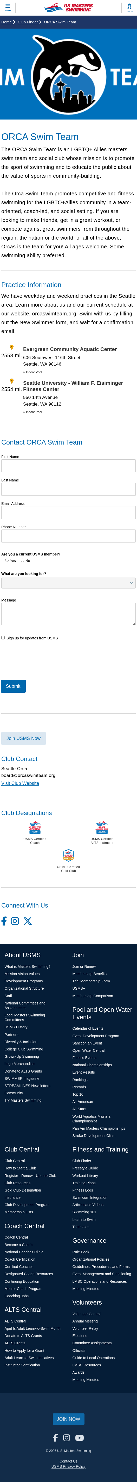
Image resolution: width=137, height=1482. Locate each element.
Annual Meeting (85, 1321)
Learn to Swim (84, 1220)
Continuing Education (22, 1281)
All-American (83, 1102)
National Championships (92, 1065)
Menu (8, 10)
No (25, 561)
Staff (8, 996)
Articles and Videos (88, 1205)
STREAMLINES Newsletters (27, 1086)
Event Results (84, 1072)
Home (8, 22)
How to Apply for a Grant (24, 1350)
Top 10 (78, 1094)
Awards (78, 1372)
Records (79, 1087)
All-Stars (79, 1109)
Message (8, 600)
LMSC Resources (87, 1365)
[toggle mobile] (8, 8)
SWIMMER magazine (22, 1078)
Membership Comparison (93, 996)
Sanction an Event (87, 1043)
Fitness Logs (83, 1190)
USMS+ (79, 988)
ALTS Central (15, 1321)
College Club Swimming (24, 1049)
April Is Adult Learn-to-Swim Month (33, 1328)
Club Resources (18, 1183)
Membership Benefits (90, 974)
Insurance (13, 1197)
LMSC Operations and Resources (100, 1281)
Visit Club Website (20, 783)
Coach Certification (20, 1259)
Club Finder (29, 22)
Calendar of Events (88, 1028)
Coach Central (16, 1237)
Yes (10, 561)
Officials (79, 1350)
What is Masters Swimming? (28, 966)
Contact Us (68, 1461)
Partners (11, 1035)
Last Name (10, 480)
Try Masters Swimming (23, 1100)
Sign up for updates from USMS (29, 638)
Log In (129, 11)
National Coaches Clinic (24, 1252)
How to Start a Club (20, 1168)
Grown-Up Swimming (22, 1056)
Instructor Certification (22, 1365)
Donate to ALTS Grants (23, 1071)
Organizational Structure (24, 988)
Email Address (12, 503)
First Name (10, 457)
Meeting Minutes (86, 1289)
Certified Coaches (19, 1267)
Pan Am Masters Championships (99, 1128)
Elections (80, 1336)
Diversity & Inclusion (21, 1042)
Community (14, 1093)
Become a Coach (18, 1245)
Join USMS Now (23, 738)
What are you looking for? (23, 574)
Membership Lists (19, 1212)
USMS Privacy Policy (68, 1466)
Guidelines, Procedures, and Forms (101, 1267)
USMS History (16, 1027)
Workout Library (85, 1176)
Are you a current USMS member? (30, 554)
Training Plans (84, 1183)
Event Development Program (96, 1036)
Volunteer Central (87, 1314)
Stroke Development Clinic (94, 1136)
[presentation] (40, 659)
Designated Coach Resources (29, 1274)
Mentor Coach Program (24, 1289)
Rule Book (81, 1252)
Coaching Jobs (17, 1296)
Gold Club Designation (23, 1190)
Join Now (68, 1419)
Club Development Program (27, 1205)
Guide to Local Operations (94, 1358)
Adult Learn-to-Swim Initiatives (29, 1358)
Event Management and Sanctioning (102, 1274)
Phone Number (13, 527)
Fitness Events (84, 1058)
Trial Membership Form (91, 981)
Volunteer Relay (85, 1328)
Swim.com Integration (90, 1197)
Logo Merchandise (20, 1064)
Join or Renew (84, 966)
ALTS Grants (15, 1343)
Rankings (80, 1080)
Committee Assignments (92, 1343)
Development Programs (24, 981)
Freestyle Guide (85, 1168)
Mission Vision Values (22, 974)
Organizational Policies (91, 1259)
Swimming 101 (84, 1212)
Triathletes (81, 1227)
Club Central (15, 1161)
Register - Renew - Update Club (30, 1176)
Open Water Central (89, 1050)
